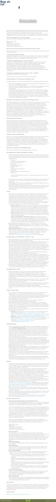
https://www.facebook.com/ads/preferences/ (18, 386)
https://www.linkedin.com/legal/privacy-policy (29, 318)
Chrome (44, 392)
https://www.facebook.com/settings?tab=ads (20, 314)
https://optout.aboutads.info (24, 233)
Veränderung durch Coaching (7, 4)
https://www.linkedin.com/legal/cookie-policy (24, 319)
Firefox (40, 392)
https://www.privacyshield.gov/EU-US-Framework (33, 396)
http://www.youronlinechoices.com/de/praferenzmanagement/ (25, 234)
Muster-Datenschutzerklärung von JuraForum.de (19, 494)
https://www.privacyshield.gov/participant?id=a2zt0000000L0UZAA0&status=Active (23, 321)
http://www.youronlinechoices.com (38, 314)
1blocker (15, 393)
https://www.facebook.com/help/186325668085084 (19, 383)
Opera (10, 393)
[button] (55, 3)
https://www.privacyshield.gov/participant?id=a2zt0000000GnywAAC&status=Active (31, 315)
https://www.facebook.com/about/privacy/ (32, 312)
